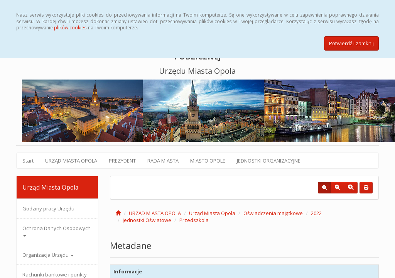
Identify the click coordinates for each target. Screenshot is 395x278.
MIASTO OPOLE (207, 160)
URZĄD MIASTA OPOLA (71, 160)
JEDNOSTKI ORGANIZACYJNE (268, 160)
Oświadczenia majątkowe (273, 213)
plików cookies (70, 27)
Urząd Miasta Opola (212, 213)
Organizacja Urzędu (48, 254)
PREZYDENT (122, 160)
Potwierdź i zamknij (351, 43)
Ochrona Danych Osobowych (56, 231)
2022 (316, 213)
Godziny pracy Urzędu (48, 208)
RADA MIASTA (163, 160)
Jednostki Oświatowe (147, 220)
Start (28, 160)
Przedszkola (194, 220)
